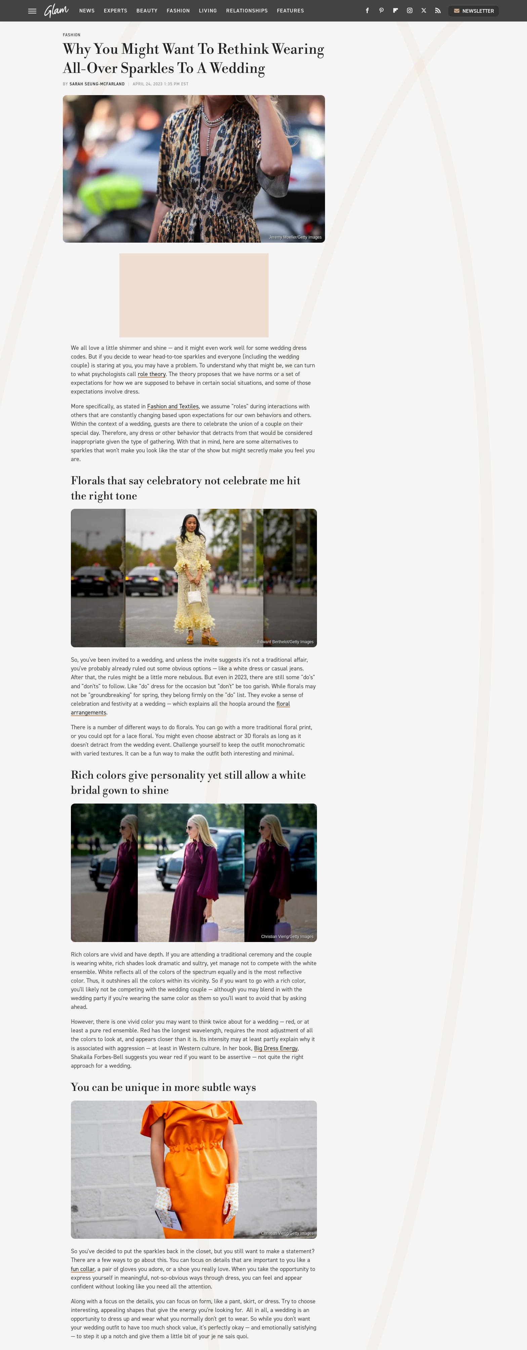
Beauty (147, 10)
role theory (152, 374)
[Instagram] (409, 13)
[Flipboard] (395, 13)
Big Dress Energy (275, 1048)
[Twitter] (424, 13)
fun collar (82, 1269)
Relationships (247, 10)
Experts (115, 10)
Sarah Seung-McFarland (97, 84)
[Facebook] (367, 13)
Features (290, 10)
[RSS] (438, 13)
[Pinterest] (381, 13)
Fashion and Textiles (173, 406)
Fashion (178, 10)
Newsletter (473, 10)
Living (208, 10)
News (87, 10)
